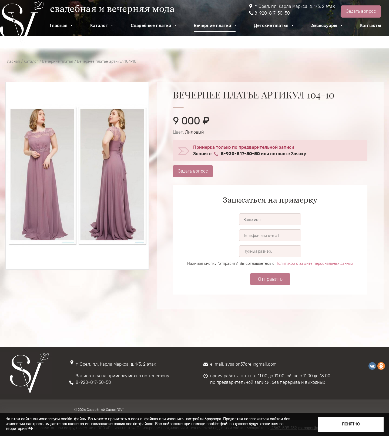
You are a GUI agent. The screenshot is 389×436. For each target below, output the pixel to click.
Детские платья (271, 25)
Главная (58, 25)
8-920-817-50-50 (272, 13)
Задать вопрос (361, 11)
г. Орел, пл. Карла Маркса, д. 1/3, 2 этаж (294, 6)
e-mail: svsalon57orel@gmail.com (243, 364)
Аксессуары (324, 25)
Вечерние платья (212, 25)
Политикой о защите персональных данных (314, 263)
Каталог (99, 25)
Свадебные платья (151, 25)
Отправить (270, 279)
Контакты (370, 25)
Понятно (351, 424)
